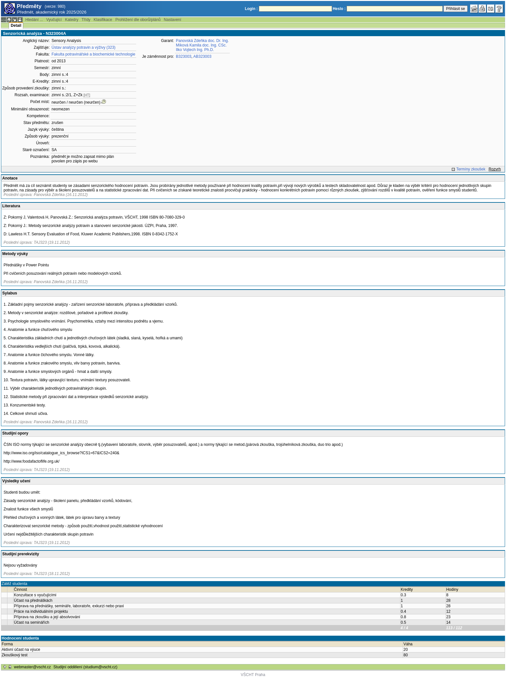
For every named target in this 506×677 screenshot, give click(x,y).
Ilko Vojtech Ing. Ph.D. (195, 49)
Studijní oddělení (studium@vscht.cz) (85, 667)
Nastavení (172, 19)
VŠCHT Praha (253, 674)
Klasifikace (103, 19)
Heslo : (339, 8)
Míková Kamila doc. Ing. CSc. (201, 45)
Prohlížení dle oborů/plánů (137, 19)
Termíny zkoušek (470, 169)
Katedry (71, 19)
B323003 (183, 56)
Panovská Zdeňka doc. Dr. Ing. (202, 40)
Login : (251, 8)
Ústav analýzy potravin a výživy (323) (84, 47)
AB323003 (202, 56)
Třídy (86, 19)
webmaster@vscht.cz (32, 667)
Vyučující (54, 19)
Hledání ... (34, 19)
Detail (16, 25)
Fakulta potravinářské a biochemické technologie (93, 54)
